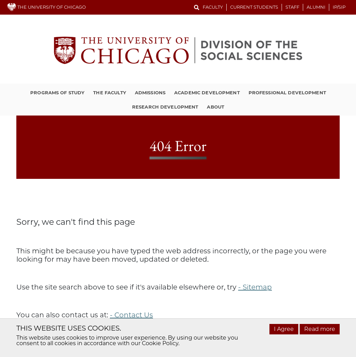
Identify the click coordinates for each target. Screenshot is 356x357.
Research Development (165, 107)
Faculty (213, 7)
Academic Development (207, 92)
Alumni (316, 7)
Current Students (254, 7)
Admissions (150, 92)
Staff (292, 7)
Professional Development (287, 92)
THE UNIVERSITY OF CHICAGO (46, 7)
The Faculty (109, 92)
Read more (319, 329)
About (215, 107)
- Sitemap (255, 287)
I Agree (284, 329)
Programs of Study (57, 92)
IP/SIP (339, 7)
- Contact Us (131, 315)
